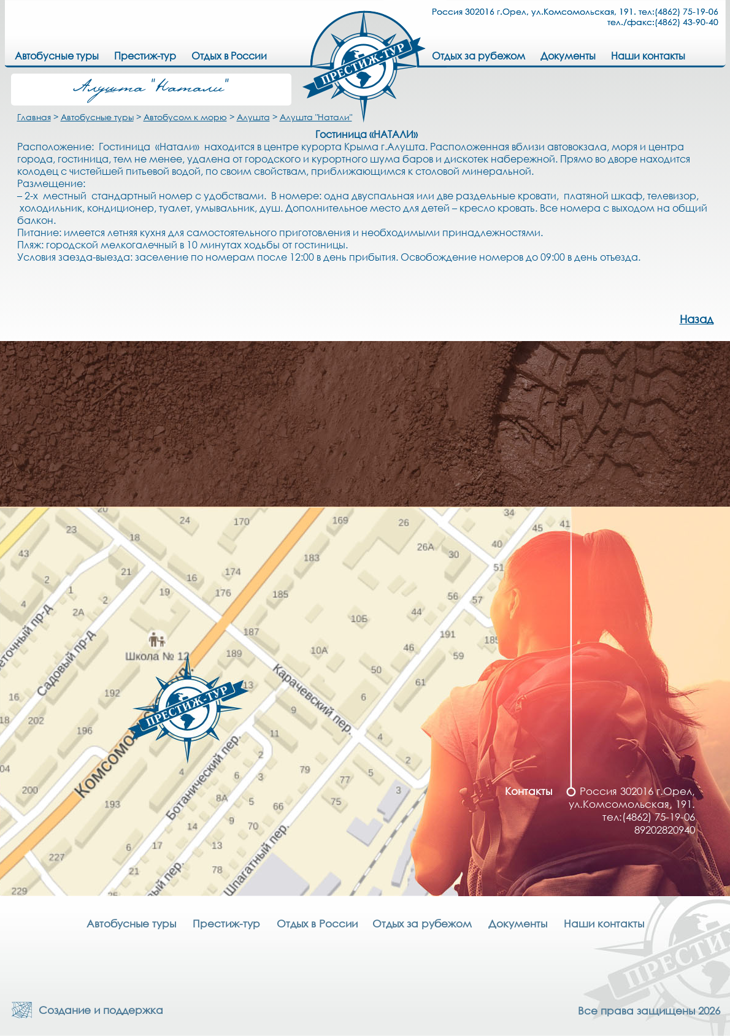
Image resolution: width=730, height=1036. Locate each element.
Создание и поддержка (98, 1009)
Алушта (253, 117)
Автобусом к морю (185, 117)
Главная (34, 117)
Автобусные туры (97, 117)
